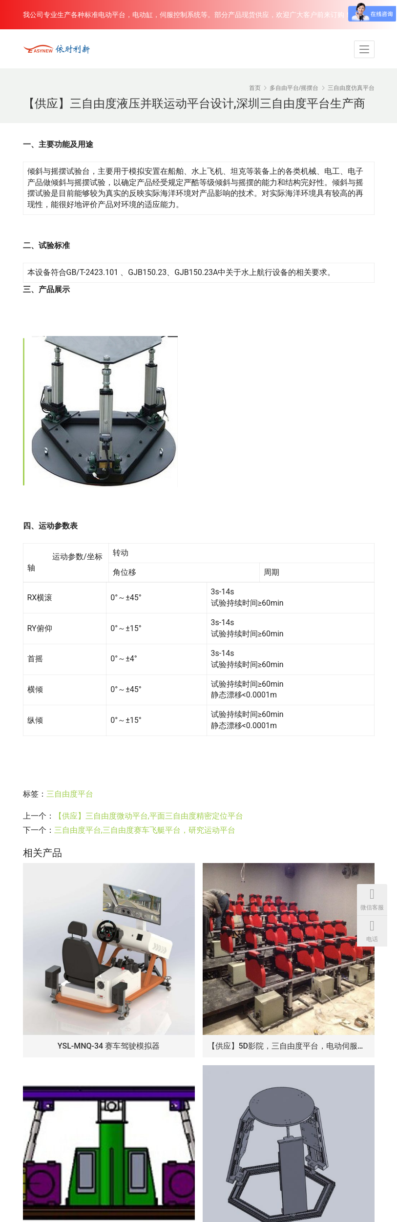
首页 (255, 87)
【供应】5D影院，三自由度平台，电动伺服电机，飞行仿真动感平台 (289, 1046)
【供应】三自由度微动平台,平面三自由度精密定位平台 (148, 816)
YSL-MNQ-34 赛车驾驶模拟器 (109, 1046)
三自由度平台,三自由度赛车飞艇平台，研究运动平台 (144, 830)
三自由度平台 (69, 794)
